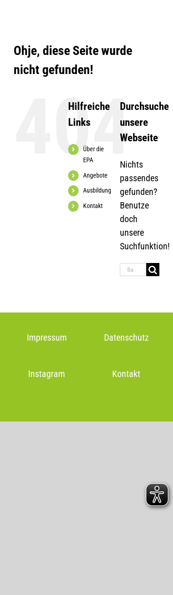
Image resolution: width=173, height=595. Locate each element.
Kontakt (93, 205)
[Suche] (152, 269)
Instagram (46, 373)
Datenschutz (126, 337)
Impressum (47, 337)
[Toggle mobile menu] (154, 14)
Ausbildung (97, 190)
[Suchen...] (133, 269)
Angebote (95, 175)
